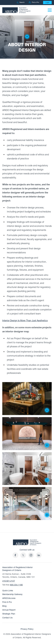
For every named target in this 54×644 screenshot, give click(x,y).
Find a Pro (34, 2)
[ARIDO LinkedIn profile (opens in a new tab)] (39, 555)
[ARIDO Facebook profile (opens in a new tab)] (15, 555)
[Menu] (50, 10)
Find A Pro (7, 602)
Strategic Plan (8, 614)
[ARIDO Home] (27, 543)
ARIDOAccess (8, 598)
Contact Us (7, 617)
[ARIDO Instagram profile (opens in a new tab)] (31, 555)
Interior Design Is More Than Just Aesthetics (25, 320)
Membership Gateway (12, 594)
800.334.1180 (16, 585)
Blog (4, 606)
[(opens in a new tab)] (23, 555)
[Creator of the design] (27, 36)
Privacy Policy (27, 629)
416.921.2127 (8, 581)
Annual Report (8, 610)
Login (47, 2)
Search (20, 2)
